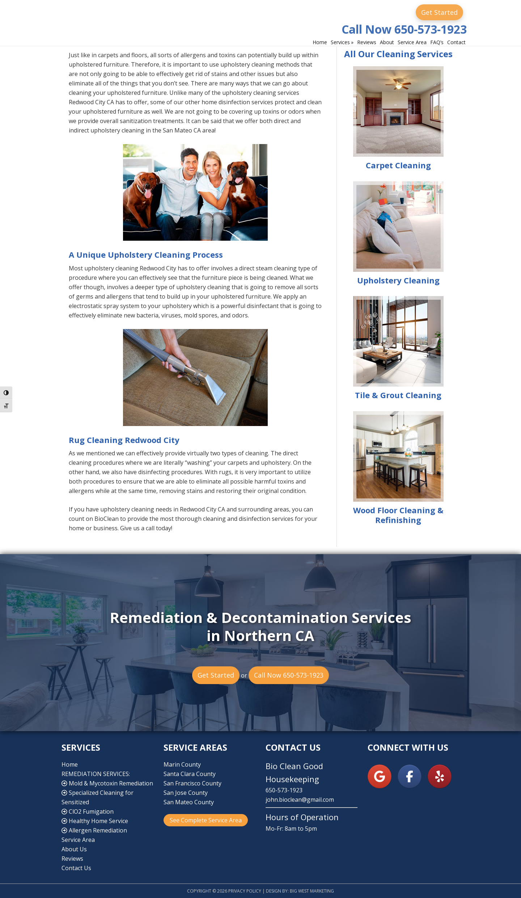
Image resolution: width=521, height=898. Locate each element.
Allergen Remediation (94, 830)
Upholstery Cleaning (398, 280)
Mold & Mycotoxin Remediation (107, 783)
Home (70, 764)
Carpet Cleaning (398, 165)
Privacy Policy (244, 891)
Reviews (72, 859)
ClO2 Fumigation (88, 811)
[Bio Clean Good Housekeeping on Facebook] (410, 776)
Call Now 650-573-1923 (404, 29)
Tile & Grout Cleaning (398, 394)
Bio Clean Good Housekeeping (128, 21)
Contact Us (76, 868)
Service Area (78, 840)
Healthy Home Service (95, 821)
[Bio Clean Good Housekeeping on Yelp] (440, 776)
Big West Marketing (312, 891)
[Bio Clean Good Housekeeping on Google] (379, 776)
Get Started (439, 12)
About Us (74, 849)
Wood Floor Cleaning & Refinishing (398, 515)
